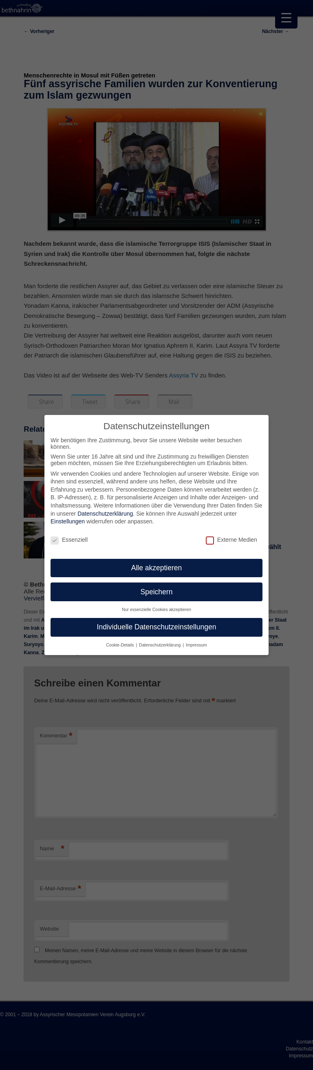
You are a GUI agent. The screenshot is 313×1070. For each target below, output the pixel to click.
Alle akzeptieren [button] (156, 562)
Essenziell (69, 534)
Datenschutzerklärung (105, 507)
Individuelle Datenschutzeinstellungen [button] (156, 621)
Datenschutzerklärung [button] (160, 639)
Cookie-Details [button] (120, 639)
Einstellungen (68, 515)
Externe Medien (231, 534)
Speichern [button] (157, 586)
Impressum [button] (196, 639)
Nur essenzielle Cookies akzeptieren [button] (156, 603)
